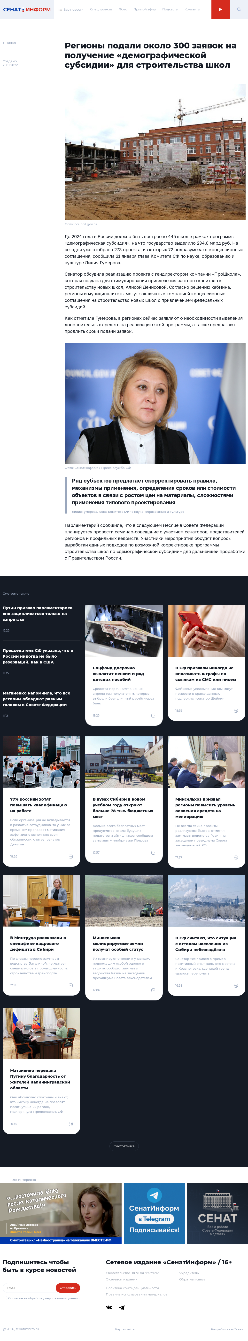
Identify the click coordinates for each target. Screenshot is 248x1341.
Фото (123, 9)
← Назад (9, 43)
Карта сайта (125, 1329)
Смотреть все (124, 1146)
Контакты (192, 9)
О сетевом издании (122, 1279)
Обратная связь (192, 1279)
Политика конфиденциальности (132, 1288)
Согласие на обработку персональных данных (44, 1298)
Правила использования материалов (136, 1294)
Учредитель (189, 1273)
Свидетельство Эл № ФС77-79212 (132, 1273)
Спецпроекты (101, 9)
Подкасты (170, 9)
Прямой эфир (144, 9)
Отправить (68, 1288)
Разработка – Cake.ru (228, 1329)
